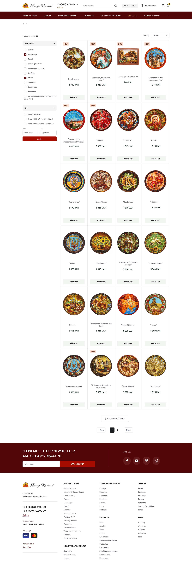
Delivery (141, 529)
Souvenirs (89, 15)
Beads (140, 488)
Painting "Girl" (69, 517)
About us (142, 526)
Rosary (141, 499)
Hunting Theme (70, 513)
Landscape (32, 54)
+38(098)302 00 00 (66, 4)
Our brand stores (148, 6)
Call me (60, 7)
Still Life (67, 534)
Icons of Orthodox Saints (74, 492)
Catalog (141, 522)
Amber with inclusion (108, 540)
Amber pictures (30, 15)
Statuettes (32, 82)
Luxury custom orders (111, 15)
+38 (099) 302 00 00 (34, 510)
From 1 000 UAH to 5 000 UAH (40, 119)
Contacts (142, 533)
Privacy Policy (28, 543)
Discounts (132, 15)
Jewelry (47, 15)
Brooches (103, 495)
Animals (67, 509)
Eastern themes (70, 527)
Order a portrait (152, 15)
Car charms (104, 547)
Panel (30, 59)
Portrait (31, 50)
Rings (101, 506)
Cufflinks (31, 73)
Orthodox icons (70, 488)
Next (129, 430)
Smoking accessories (108, 551)
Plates (30, 78)
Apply (39, 139)
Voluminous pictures (36, 68)
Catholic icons (69, 495)
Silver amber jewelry (68, 15)
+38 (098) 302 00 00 (34, 507)
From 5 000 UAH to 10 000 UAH (41, 124)
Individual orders (70, 538)
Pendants (103, 499)
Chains (102, 502)
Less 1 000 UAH (34, 114)
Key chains (103, 536)
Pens (101, 522)
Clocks (102, 526)
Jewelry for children (146, 506)
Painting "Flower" (35, 64)
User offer (27, 547)
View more (115, 419)
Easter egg (32, 87)
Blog (140, 536)
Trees (101, 529)
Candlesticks (104, 554)
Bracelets (103, 492)
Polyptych (68, 524)
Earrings (102, 488)
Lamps (66, 558)
